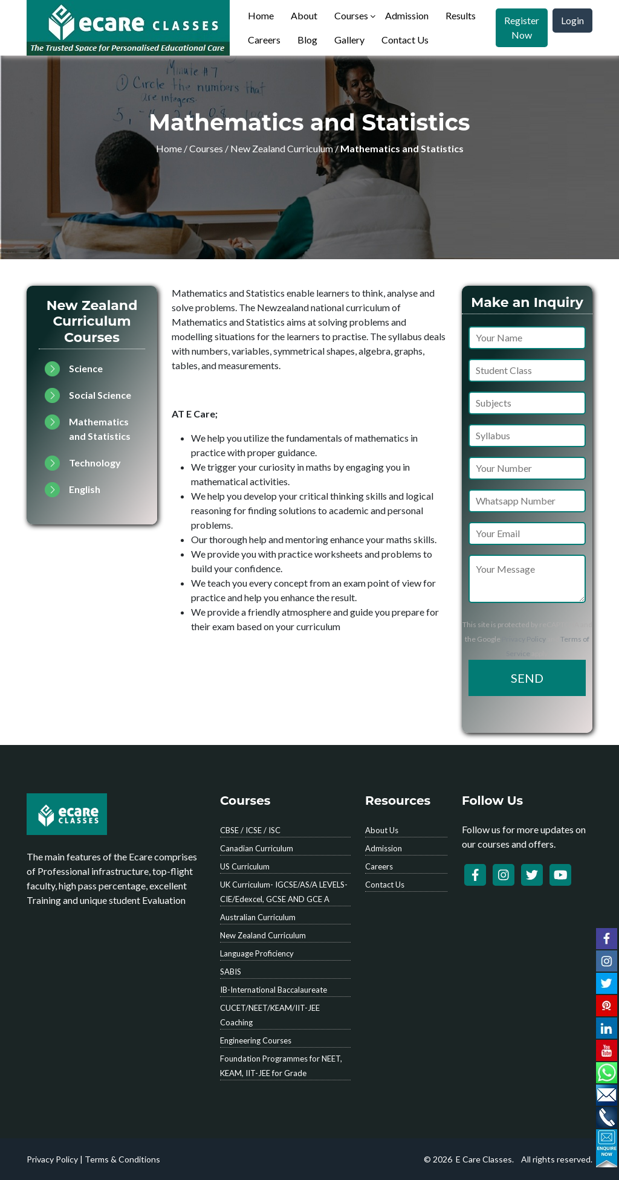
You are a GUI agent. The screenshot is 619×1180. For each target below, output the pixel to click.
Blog (307, 39)
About (304, 15)
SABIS (230, 971)
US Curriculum (245, 866)
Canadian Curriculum (256, 848)
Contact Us (405, 39)
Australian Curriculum (258, 917)
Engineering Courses (255, 1040)
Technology (95, 462)
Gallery (349, 39)
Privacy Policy (524, 638)
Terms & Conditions (122, 1159)
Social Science (100, 395)
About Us (381, 830)
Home (261, 15)
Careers (264, 39)
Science (86, 368)
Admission (407, 15)
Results (461, 15)
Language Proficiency (257, 953)
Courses (351, 15)
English (84, 489)
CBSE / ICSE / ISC (250, 830)
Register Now (521, 27)
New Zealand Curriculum (281, 148)
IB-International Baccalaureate (273, 990)
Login (572, 20)
